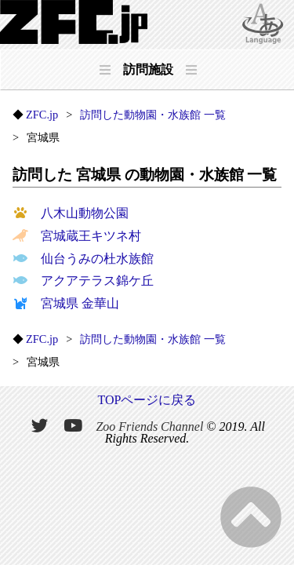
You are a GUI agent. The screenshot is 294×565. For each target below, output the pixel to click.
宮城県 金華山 (66, 303)
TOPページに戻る (147, 399)
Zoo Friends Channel (149, 425)
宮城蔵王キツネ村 (77, 235)
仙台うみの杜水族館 (83, 258)
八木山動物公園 (71, 213)
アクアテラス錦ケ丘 (83, 280)
